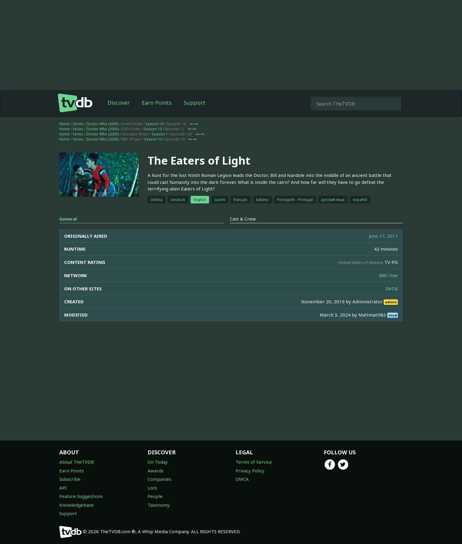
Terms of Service (254, 462)
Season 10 (154, 123)
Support (194, 102)
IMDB (392, 289)
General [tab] (68, 219)
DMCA (242, 479)
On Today (158, 462)
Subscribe (69, 479)
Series (78, 123)
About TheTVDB (76, 462)
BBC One (388, 275)
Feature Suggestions (81, 496)
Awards (156, 471)
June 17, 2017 (383, 236)
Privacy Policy (250, 471)
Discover (119, 102)
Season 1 (160, 134)
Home (64, 123)
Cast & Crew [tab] (243, 219)
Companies (159, 479)
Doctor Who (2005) (102, 123)
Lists (152, 488)
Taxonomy (159, 505)
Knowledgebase (76, 505)
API (63, 488)
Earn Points (157, 102)
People (155, 496)
